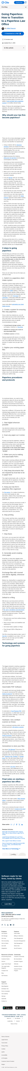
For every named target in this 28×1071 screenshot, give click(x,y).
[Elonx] (5, 924)
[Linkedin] (8, 924)
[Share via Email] (11, 824)
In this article (14, 48)
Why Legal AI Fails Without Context (11, 840)
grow (18, 888)
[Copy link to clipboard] (14, 824)
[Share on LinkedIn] (22, 824)
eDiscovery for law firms (10, 158)
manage (11, 888)
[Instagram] (13, 924)
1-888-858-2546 (10, 914)
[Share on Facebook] (17, 824)
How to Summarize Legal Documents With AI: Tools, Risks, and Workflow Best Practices (13, 845)
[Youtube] (10, 924)
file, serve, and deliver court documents (14, 609)
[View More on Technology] (11, 849)
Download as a (13, 34)
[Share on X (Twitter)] (19, 824)
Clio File (4, 636)
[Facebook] (2, 924)
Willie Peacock (11, 28)
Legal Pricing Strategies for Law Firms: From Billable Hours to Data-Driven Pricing (13, 837)
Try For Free (19, 2)
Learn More (8, 904)
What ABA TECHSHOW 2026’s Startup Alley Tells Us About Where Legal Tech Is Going (13, 833)
